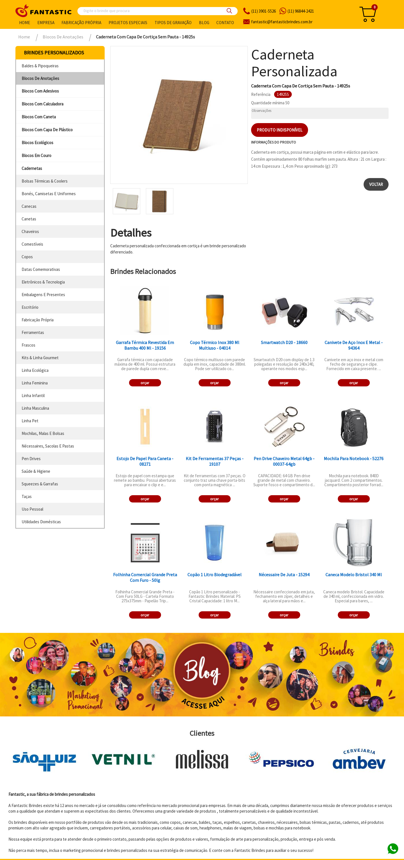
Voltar (376, 184)
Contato (225, 22)
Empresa (45, 22)
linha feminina (35, 383)
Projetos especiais (128, 22)
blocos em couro (36, 155)
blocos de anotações (40, 78)
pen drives (31, 458)
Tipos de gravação (173, 22)
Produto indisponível (279, 130)
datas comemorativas (41, 269)
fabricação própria (38, 319)
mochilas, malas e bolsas (43, 433)
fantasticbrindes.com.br (282, 21)
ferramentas (33, 332)
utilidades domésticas (41, 521)
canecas (29, 206)
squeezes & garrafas (40, 484)
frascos (28, 345)
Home (24, 22)
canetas (29, 219)
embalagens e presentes (43, 294)
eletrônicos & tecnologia (43, 282)
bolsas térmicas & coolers (45, 181)
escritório (30, 307)
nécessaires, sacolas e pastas (48, 446)
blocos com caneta (39, 116)
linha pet (30, 420)
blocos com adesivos (40, 91)
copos (27, 256)
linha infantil (33, 395)
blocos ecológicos (37, 142)
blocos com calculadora (42, 104)
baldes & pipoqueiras (40, 65)
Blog (204, 22)
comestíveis (32, 244)
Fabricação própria (81, 22)
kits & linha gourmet (40, 357)
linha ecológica (35, 370)
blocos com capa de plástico (47, 129)
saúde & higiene (36, 471)
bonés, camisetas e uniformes (49, 193)
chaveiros (30, 231)
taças (27, 496)
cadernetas (32, 168)
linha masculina (35, 408)
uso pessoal (32, 509)
